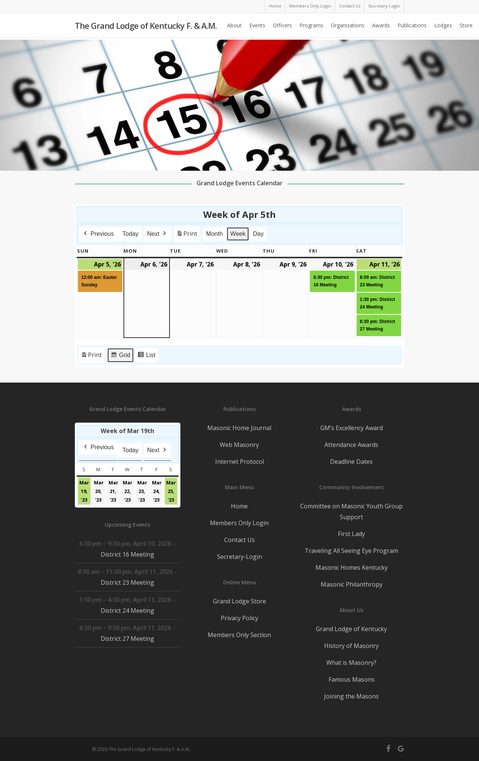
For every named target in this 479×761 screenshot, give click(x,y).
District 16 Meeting (127, 554)
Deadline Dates (351, 461)
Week (238, 234)
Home (239, 506)
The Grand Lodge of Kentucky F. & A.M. (146, 26)
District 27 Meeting (127, 638)
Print (186, 235)
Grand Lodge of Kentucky (351, 629)
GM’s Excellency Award (351, 428)
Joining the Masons (351, 696)
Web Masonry (239, 445)
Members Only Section (239, 635)
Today (130, 234)
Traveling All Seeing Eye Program (351, 551)
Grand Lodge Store (239, 601)
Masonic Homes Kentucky (351, 567)
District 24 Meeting (127, 610)
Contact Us (239, 540)
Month (214, 234)
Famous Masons (352, 679)
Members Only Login (239, 523)
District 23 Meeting (127, 582)
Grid (120, 356)
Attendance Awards (351, 445)
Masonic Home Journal (239, 428)
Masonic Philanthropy (351, 584)
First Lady (351, 534)
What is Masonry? (351, 662)
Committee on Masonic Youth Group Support (351, 511)
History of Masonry (351, 646)
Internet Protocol (239, 461)
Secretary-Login (239, 557)
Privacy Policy (239, 618)
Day (258, 234)
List (146, 356)
